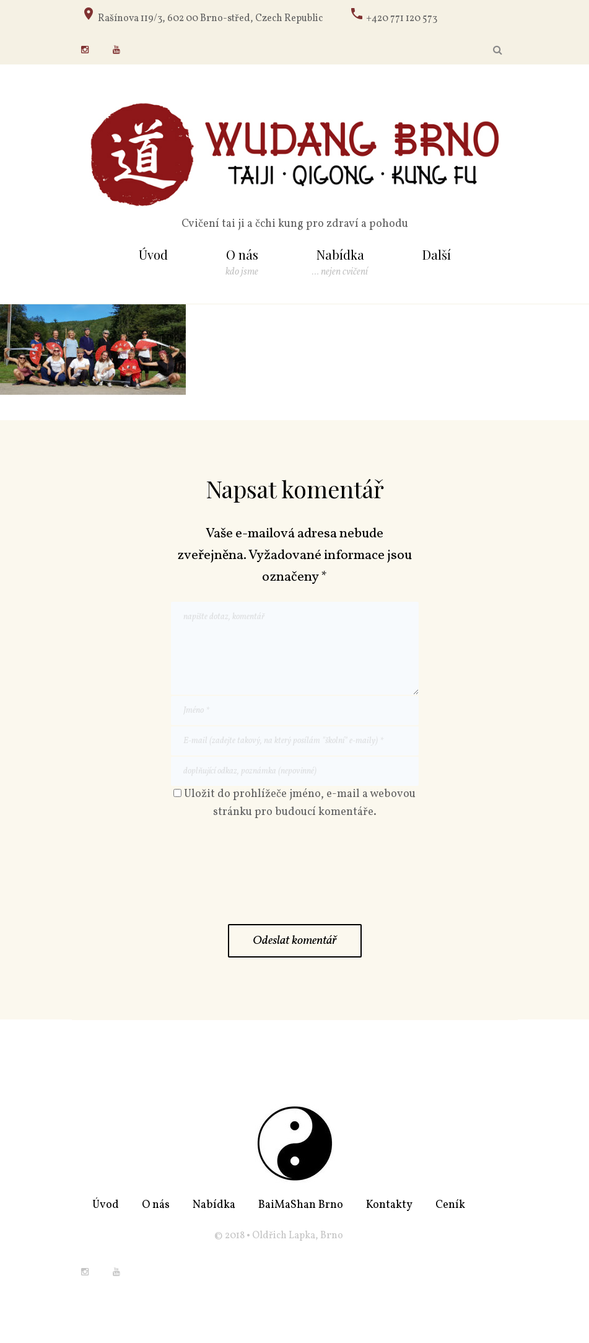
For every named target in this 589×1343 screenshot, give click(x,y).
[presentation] (265, 877)
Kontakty (389, 1205)
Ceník (450, 1205)
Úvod (153, 254)
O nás (242, 255)
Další (436, 254)
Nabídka (340, 255)
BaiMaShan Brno (300, 1205)
